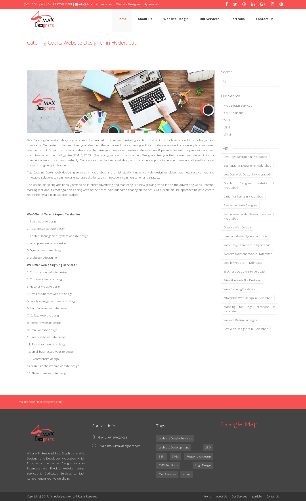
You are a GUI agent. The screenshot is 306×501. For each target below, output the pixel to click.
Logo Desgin (203, 465)
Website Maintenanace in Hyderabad (248, 254)
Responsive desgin (198, 456)
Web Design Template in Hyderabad (247, 245)
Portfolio (238, 19)
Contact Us (264, 19)
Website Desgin (176, 19)
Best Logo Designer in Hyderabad (245, 157)
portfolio (257, 496)
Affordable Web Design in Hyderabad (248, 298)
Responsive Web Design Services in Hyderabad (250, 216)
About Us (145, 19)
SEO (227, 120)
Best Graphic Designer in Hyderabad (247, 166)
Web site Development (174, 447)
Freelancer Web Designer (240, 205)
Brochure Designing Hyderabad (244, 271)
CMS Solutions (233, 113)
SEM (227, 127)
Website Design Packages (240, 320)
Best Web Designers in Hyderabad (246, 329)
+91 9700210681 (118, 437)
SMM (227, 134)
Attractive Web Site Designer (242, 280)
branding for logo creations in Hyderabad (250, 309)
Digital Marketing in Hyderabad (243, 196)
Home (122, 19)
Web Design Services (238, 105)
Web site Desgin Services (175, 438)
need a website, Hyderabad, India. (246, 236)
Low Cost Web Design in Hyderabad (247, 174)
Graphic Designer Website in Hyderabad (250, 185)
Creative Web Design (237, 227)
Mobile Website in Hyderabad (243, 263)
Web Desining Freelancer (240, 289)
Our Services (210, 19)
